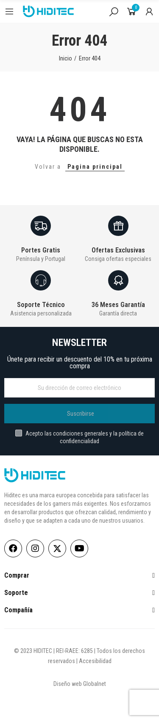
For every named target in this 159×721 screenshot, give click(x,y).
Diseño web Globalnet (79, 683)
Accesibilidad (95, 661)
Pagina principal (95, 166)
